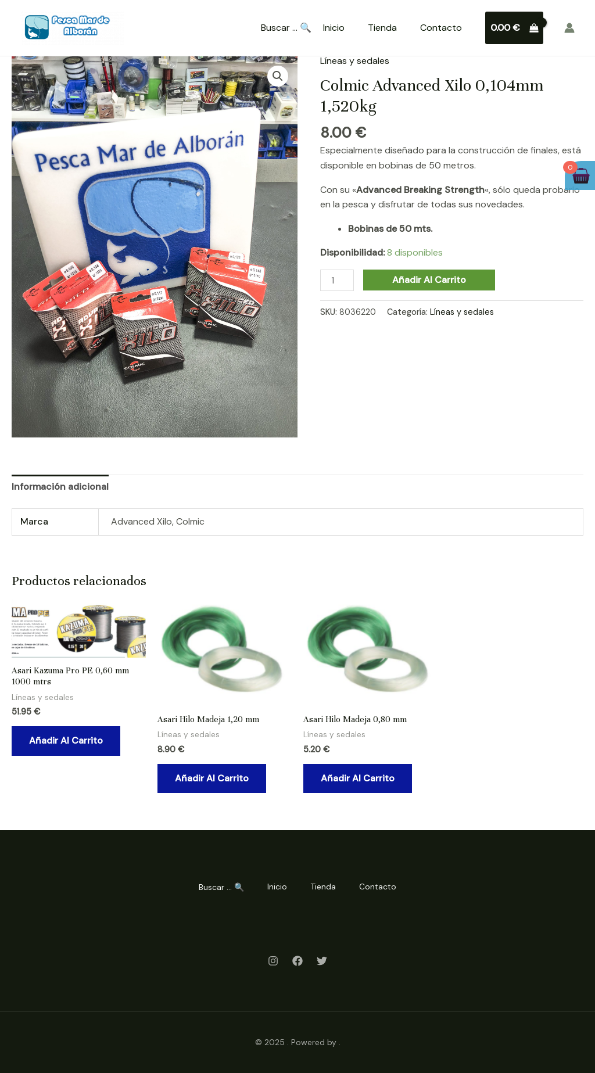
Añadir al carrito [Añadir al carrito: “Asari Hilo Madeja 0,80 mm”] (358, 778)
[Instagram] (273, 961)
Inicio (334, 27)
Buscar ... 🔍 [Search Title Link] (286, 28)
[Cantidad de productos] (337, 280)
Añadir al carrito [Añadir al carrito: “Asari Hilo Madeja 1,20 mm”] (212, 778)
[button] (277, 76)
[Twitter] (322, 961)
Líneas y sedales (354, 61)
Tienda (382, 27)
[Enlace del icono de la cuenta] (569, 28)
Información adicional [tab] (60, 486)
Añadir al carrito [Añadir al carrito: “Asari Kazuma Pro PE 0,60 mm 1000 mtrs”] (66, 740)
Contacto (441, 27)
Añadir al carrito (429, 280)
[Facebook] (297, 961)
